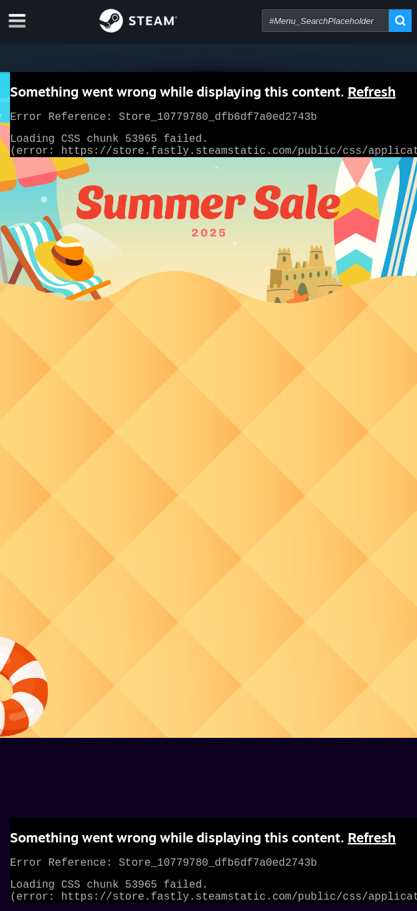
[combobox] (325, 20)
